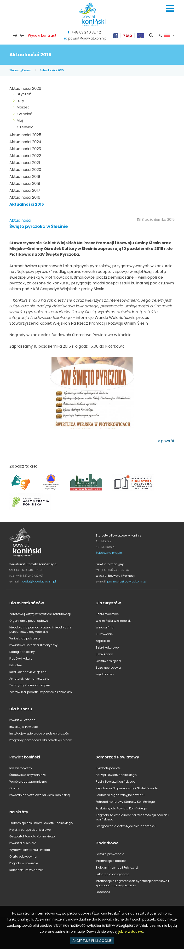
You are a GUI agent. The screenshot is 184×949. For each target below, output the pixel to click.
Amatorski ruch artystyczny (29, 679)
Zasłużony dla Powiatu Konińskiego (121, 808)
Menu (170, 8)
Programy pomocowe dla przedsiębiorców (40, 740)
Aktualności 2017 (24, 190)
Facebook (103, 892)
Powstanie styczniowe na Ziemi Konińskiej (39, 795)
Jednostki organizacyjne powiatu (120, 795)
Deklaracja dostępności (113, 874)
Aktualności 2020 (25, 169)
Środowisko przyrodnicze (27, 775)
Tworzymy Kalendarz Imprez (29, 685)
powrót (168, 441)
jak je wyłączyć (130, 931)
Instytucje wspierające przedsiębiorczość (39, 733)
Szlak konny (104, 654)
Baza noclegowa (108, 668)
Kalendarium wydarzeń (26, 870)
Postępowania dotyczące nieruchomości (125, 826)
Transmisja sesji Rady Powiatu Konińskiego (41, 823)
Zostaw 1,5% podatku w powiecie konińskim (40, 692)
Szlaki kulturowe (107, 647)
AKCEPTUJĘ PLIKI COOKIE (92, 940)
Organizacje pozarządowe (28, 621)
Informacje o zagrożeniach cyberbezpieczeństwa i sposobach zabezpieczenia (132, 883)
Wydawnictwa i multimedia (29, 850)
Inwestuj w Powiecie (23, 727)
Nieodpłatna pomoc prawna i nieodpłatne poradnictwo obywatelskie (40, 629)
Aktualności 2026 (25, 88)
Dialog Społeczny (22, 652)
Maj (20, 120)
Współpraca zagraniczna (28, 782)
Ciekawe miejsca (108, 661)
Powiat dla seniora (22, 843)
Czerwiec (25, 127)
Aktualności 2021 (24, 162)
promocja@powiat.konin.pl (127, 581)
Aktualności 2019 (24, 176)
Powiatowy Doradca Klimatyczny (33, 645)
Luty (20, 100)
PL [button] (164, 36)
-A (15, 35)
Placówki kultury (20, 658)
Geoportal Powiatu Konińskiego (32, 836)
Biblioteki (15, 665)
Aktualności (20, 220)
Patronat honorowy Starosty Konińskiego (125, 802)
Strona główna (20, 70)
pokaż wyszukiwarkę (151, 35)
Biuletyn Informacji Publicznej (117, 867)
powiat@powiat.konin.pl (87, 38)
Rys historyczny (20, 768)
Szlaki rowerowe (107, 614)
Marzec (23, 107)
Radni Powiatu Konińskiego (115, 782)
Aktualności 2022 (25, 155)
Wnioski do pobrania (24, 638)
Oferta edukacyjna (23, 856)
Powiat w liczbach (22, 720)
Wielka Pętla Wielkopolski (113, 621)
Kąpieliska (103, 641)
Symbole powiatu (108, 768)
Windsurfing (105, 627)
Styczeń (24, 93)
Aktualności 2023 (25, 149)
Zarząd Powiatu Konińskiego (116, 775)
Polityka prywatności (110, 854)
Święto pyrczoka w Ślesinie (38, 226)
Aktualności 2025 (25, 135)
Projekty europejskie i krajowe (30, 830)
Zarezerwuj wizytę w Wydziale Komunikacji (40, 614)
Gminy (14, 788)
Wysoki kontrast (42, 35)
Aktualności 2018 (24, 183)
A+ (22, 35)
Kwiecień (25, 113)
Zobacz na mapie (109, 553)
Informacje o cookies (111, 861)
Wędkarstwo (105, 674)
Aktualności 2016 (24, 197)
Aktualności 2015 (52, 70)
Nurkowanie (104, 634)
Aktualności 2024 (25, 142)
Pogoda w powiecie (23, 863)
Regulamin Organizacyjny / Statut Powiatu (127, 788)
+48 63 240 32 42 (86, 32)
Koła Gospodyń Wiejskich (27, 672)
